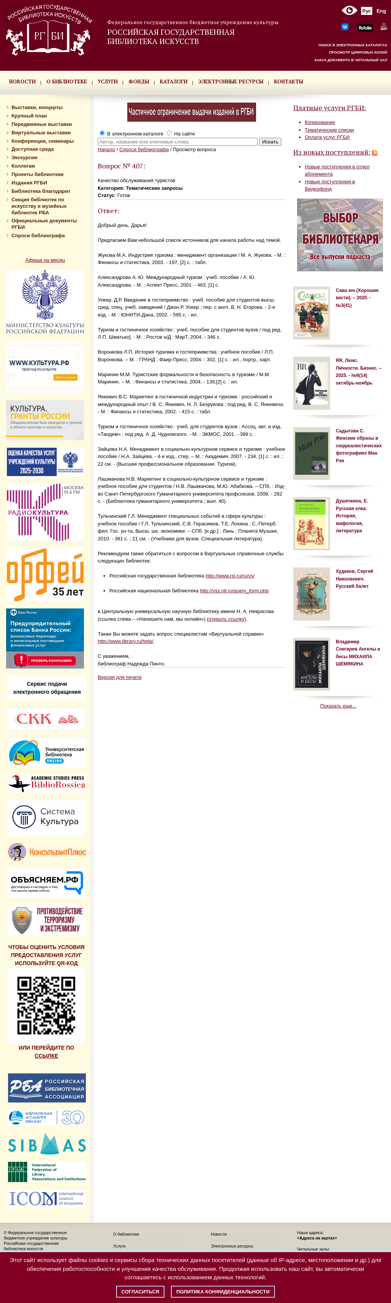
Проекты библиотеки (38, 174)
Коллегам (23, 166)
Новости (219, 1234)
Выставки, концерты (37, 107)
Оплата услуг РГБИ (327, 137)
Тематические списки (329, 130)
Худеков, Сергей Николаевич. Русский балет (354, 579)
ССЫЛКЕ (46, 1056)
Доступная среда (33, 149)
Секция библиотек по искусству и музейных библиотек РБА (39, 206)
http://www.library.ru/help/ (125, 641)
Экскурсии (25, 157)
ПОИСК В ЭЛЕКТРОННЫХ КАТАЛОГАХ (353, 45)
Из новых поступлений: (331, 152)
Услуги (119, 1246)
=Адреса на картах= (317, 1238)
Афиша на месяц (45, 260)
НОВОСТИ (22, 81)
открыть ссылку (227, 619)
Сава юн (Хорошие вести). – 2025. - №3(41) (357, 298)
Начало (106, 149)
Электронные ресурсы (232, 1246)
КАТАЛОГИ (173, 81)
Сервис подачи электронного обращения (47, 688)
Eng (381, 11)
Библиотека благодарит (41, 191)
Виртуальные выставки (41, 132)
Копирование (320, 122)
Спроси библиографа (38, 235)
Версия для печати (119, 677)
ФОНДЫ (138, 81)
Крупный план (29, 116)
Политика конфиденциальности (223, 1292)
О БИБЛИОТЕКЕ (66, 81)
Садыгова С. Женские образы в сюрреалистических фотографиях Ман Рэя (359, 445)
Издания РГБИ (29, 183)
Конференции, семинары (43, 141)
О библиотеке (126, 1234)
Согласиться (140, 1292)
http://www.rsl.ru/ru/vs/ (230, 576)
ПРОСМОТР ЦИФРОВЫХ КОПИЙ (358, 52)
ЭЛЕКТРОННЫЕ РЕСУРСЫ (230, 81)
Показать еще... (338, 706)
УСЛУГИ (108, 81)
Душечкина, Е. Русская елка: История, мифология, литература (352, 515)
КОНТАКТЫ (288, 81)
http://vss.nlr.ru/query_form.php (234, 591)
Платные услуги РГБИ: (329, 107)
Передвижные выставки (42, 124)
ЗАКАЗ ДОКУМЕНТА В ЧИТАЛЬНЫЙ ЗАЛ (350, 60)
